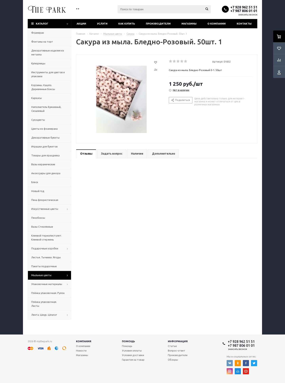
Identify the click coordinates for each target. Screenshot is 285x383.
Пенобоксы (38, 217)
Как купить (126, 23)
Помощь (128, 341)
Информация (178, 341)
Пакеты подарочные (44, 266)
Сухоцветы (38, 119)
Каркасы (36, 98)
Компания (83, 341)
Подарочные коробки (44, 248)
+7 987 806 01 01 (243, 10)
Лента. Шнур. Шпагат (44, 314)
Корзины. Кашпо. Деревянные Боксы (43, 87)
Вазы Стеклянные (42, 226)
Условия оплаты (132, 350)
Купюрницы (38, 63)
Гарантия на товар (133, 359)
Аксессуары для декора (45, 173)
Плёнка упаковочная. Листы (44, 303)
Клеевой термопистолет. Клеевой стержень (46, 237)
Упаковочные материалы (46, 284)
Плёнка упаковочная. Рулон (48, 293)
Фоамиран (37, 32)
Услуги (102, 23)
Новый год (37, 191)
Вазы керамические (43, 164)
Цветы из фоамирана (44, 128)
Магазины (189, 23)
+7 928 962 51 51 (243, 7)
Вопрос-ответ (176, 350)
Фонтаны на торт (42, 41)
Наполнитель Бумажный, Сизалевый (46, 108)
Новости (81, 350)
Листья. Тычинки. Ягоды (46, 257)
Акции (81, 23)
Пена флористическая (44, 200)
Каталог (42, 23)
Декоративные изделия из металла (47, 52)
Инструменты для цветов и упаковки (48, 74)
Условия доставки (133, 355)
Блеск (34, 182)
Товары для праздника (45, 155)
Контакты (244, 23)
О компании (216, 23)
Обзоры (173, 359)
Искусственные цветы (44, 208)
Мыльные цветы (41, 275)
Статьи (172, 346)
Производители (158, 23)
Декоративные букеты (45, 137)
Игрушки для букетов (44, 146)
